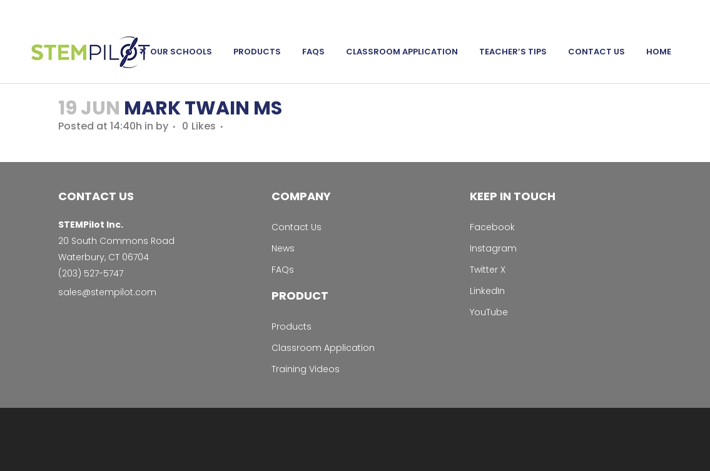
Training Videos (305, 369)
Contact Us (296, 227)
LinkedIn (487, 291)
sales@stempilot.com (107, 292)
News (283, 248)
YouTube (489, 312)
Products (291, 326)
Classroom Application (323, 348)
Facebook (492, 227)
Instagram (493, 248)
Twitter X (487, 269)
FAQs (282, 269)
